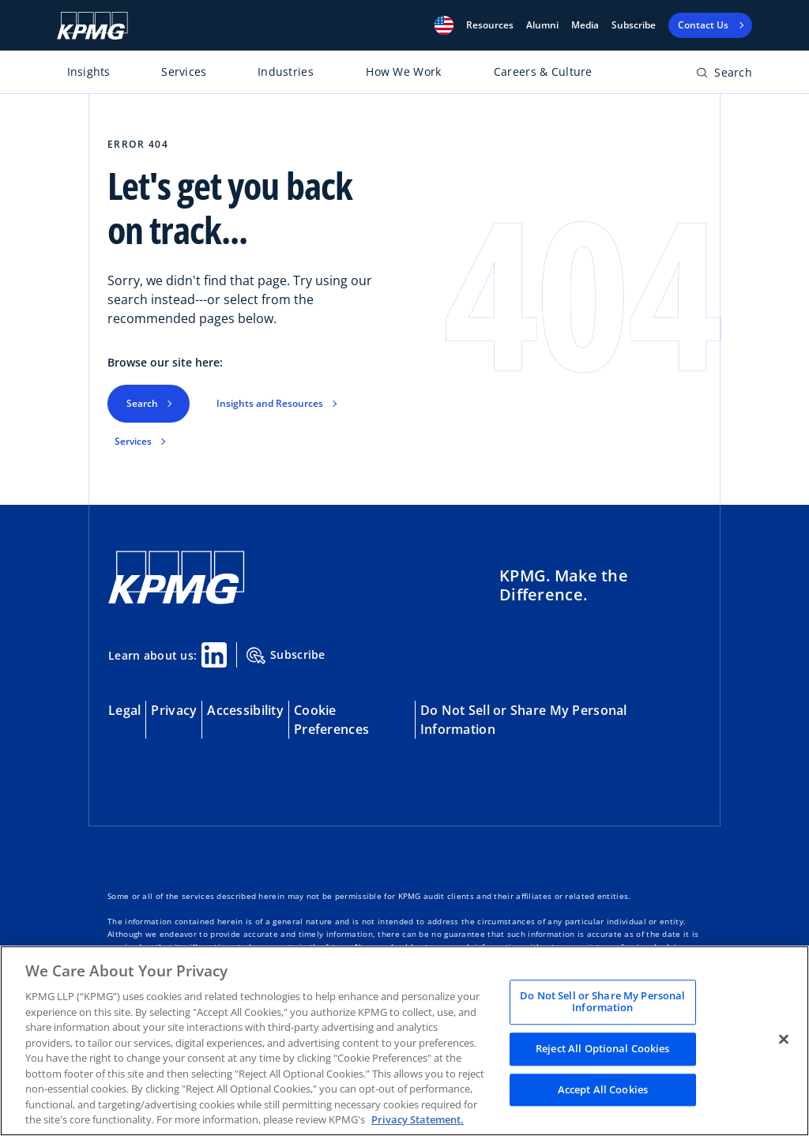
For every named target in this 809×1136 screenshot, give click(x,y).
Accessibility (245, 710)
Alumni (542, 25)
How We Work (403, 71)
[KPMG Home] (92, 25)
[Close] (783, 1038)
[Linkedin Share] (214, 655)
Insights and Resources (269, 403)
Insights (89, 71)
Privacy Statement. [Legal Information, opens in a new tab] (417, 1119)
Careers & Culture (543, 71)
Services (183, 71)
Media (585, 25)
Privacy (174, 710)
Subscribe (633, 25)
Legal (124, 710)
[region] (404, 1041)
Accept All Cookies (603, 1089)
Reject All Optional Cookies (603, 1048)
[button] (444, 25)
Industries (286, 71)
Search (142, 403)
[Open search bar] (724, 75)
